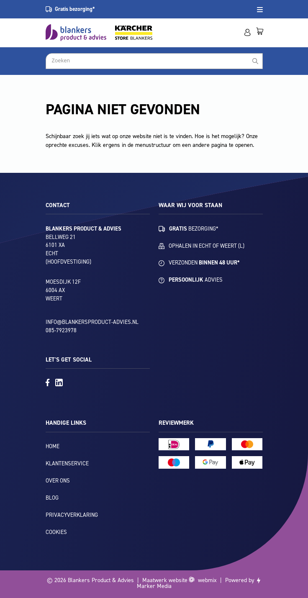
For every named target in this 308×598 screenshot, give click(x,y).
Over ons (58, 480)
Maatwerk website (164, 580)
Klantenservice (67, 463)
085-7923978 (61, 330)
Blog (52, 497)
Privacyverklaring (72, 514)
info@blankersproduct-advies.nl (92, 322)
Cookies (56, 532)
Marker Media (154, 586)
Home (52, 446)
